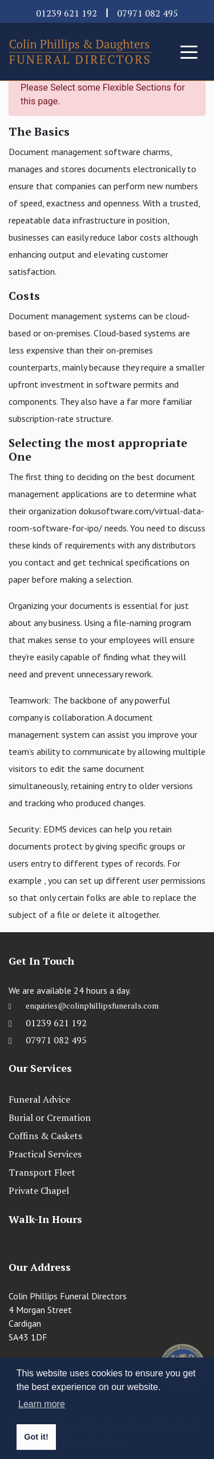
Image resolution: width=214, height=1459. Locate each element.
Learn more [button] (41, 1404)
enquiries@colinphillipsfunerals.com (92, 1008)
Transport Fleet (42, 1172)
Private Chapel (39, 1190)
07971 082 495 (147, 13)
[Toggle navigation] (189, 51)
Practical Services (45, 1154)
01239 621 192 (66, 13)
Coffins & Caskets (45, 1135)
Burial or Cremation (50, 1117)
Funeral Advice (39, 1099)
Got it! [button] (36, 1436)
